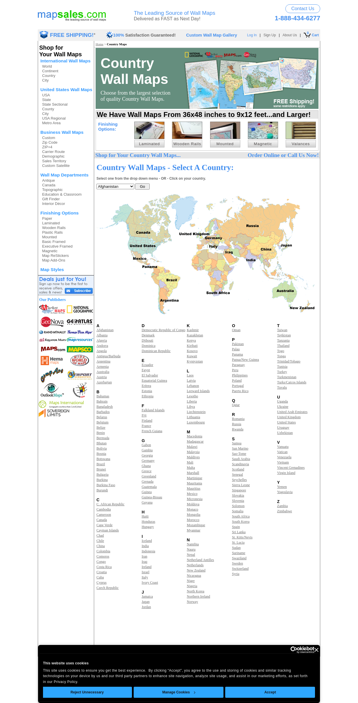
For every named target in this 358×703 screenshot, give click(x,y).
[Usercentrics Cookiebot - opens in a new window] (289, 649)
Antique (48, 180)
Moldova (193, 504)
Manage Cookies (178, 692)
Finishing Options (59, 212)
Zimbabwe (284, 511)
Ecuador (147, 365)
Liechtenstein (196, 412)
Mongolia (194, 515)
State (46, 100)
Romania (238, 419)
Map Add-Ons (53, 260)
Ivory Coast (150, 583)
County (48, 109)
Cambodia (103, 509)
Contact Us (302, 8)
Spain (236, 527)
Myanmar (194, 530)
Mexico (192, 494)
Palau (236, 349)
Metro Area (51, 123)
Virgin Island (286, 473)
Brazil (100, 464)
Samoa (236, 443)
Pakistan (238, 344)
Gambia (147, 450)
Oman (236, 330)
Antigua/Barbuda (108, 356)
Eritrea (146, 386)
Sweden (237, 563)
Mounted (49, 237)
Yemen (282, 487)
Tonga (281, 356)
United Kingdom (289, 417)
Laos (190, 375)
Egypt (146, 370)
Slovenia (238, 501)
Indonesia (148, 551)
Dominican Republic (156, 351)
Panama (237, 354)
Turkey (282, 372)
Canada (49, 185)
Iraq (144, 562)
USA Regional (54, 118)
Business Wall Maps (61, 132)
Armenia (102, 367)
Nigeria (192, 586)
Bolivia (101, 448)
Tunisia (282, 367)
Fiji (144, 415)
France (146, 426)
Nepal (191, 555)
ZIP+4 (47, 147)
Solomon (238, 506)
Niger (191, 581)
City (45, 80)
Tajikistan (284, 335)
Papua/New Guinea (245, 360)
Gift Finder (51, 199)
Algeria (101, 340)
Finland (147, 421)
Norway (192, 602)
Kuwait (192, 356)
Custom (48, 138)
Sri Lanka (239, 532)
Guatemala (149, 487)
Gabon (146, 445)
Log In (252, 35)
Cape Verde (104, 525)
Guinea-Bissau (152, 497)
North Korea (195, 591)
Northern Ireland (198, 596)
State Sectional (54, 104)
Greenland (149, 476)
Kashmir (193, 330)
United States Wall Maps (66, 89)
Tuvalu (282, 387)
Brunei (101, 469)
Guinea (147, 492)
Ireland (146, 567)
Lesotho (192, 396)
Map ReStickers (55, 255)
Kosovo (192, 351)
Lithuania (193, 417)
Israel (145, 572)
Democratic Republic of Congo (163, 330)
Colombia (103, 551)
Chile (100, 541)
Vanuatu (283, 447)
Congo (101, 562)
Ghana (146, 466)
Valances (301, 144)
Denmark (148, 335)
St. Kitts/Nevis (242, 537)
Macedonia (194, 436)
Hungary (148, 527)
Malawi (192, 447)
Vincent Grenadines (291, 468)
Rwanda (237, 429)
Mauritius (194, 488)
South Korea (240, 522)
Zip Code (50, 142)
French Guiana (152, 431)
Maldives (193, 457)
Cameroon (103, 515)
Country (49, 75)
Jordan (146, 607)
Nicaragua (194, 576)
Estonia (147, 391)
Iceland (147, 541)
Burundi (102, 490)
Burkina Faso (105, 485)
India (145, 546)
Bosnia (101, 454)
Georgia (147, 455)
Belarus (101, 417)
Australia (102, 372)
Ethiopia (147, 396)
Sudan (236, 548)
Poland (236, 380)
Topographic (52, 190)
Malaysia (193, 452)
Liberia (192, 401)
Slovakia (238, 495)
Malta (191, 468)
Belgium (102, 422)
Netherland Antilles (200, 560)
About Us (290, 35)
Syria (235, 574)
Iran (144, 556)
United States (286, 422)
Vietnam (283, 462)
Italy (145, 577)
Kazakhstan (195, 335)
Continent (50, 71)
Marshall (193, 473)
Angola (101, 351)
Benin (100, 433)
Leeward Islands (198, 391)
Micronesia (195, 499)
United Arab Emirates (292, 412)
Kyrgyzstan (195, 361)
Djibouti (147, 340)
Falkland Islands (153, 410)
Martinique (194, 478)
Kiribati (192, 346)
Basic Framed (53, 241)
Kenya (191, 340)
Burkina (102, 480)
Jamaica (147, 596)
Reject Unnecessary (87, 692)
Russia (236, 424)
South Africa (241, 516)
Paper (47, 218)
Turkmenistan (286, 377)
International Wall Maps (65, 60)
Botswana (103, 459)
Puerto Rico (240, 391)
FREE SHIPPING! (72, 35)
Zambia (282, 506)
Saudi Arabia (241, 459)
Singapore (239, 490)
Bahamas (102, 396)
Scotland (238, 469)
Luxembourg (196, 422)
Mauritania (194, 483)
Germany (148, 461)
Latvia (191, 380)
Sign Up (270, 35)
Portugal (238, 386)
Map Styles (52, 269)
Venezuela (284, 457)
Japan (145, 602)
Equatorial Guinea (154, 380)
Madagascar (195, 441)
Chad (100, 535)
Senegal (237, 475)
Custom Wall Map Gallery (211, 35)
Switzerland (240, 569)
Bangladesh (104, 407)
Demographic (53, 156)
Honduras (148, 522)
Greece (146, 471)
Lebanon (193, 386)
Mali (190, 462)
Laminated (51, 223)
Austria (101, 377)
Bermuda (102, 438)
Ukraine (283, 407)
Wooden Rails (54, 228)
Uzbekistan (285, 433)
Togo (280, 351)
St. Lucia (238, 542)
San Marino (240, 448)
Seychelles (239, 480)
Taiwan (282, 330)
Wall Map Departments (64, 174)
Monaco (192, 509)
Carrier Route (53, 151)
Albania (102, 335)
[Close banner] (316, 650)
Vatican (282, 452)
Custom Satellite (56, 165)
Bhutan (101, 443)
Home (99, 44)
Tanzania (283, 340)
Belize (100, 428)
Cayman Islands (107, 530)
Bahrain (102, 401)
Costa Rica (104, 567)
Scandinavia (240, 464)
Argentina (103, 361)
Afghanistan (105, 330)
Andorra (102, 346)
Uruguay (283, 428)
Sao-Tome (239, 454)
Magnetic (50, 251)
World (47, 66)
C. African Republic (110, 504)
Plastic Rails (52, 232)
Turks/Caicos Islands (292, 382)
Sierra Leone (241, 485)
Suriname (238, 553)
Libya (191, 407)
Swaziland (239, 558)
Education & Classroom (62, 194)
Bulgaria (102, 475)
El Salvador (150, 375)
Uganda (282, 401)
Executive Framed (57, 246)
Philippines (240, 375)
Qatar (236, 405)
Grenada (147, 482)
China (100, 546)
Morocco (193, 520)
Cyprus (101, 583)
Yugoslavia (285, 492)
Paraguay (238, 365)
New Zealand (196, 570)
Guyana (147, 502)
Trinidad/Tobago (288, 361)
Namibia (193, 544)
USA (46, 95)
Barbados (103, 412)
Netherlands (195, 565)
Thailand (283, 346)
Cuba (100, 577)
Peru (235, 370)
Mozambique (196, 525)
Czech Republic (107, 588)
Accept (270, 692)
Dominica (148, 346)
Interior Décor (53, 203)
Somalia (237, 511)
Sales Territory (54, 161)
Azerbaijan (104, 382)
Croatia (101, 572)
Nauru (191, 549)
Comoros (102, 556)
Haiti (145, 516)
